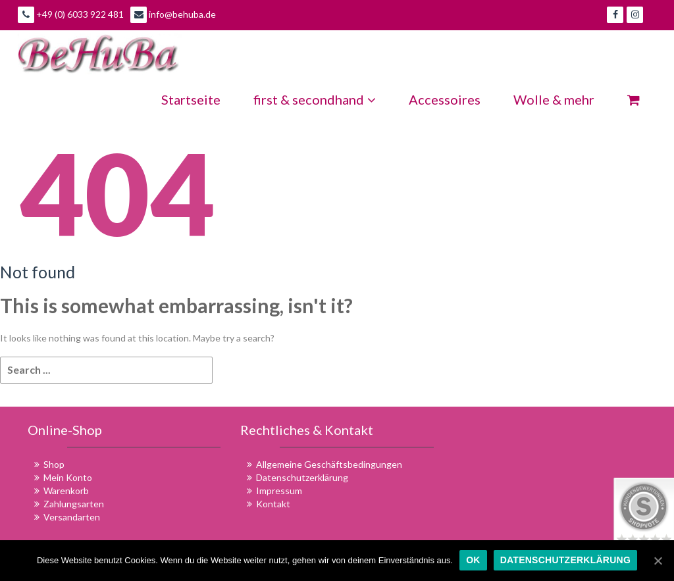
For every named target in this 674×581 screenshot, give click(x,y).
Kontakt (273, 503)
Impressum (279, 490)
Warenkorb (66, 490)
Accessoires (444, 99)
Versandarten (71, 516)
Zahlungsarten (73, 503)
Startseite (190, 99)
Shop (54, 464)
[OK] (657, 560)
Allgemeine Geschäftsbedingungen (329, 464)
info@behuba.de (173, 15)
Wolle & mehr (553, 99)
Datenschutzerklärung (302, 477)
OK (473, 560)
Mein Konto (67, 477)
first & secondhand (314, 99)
